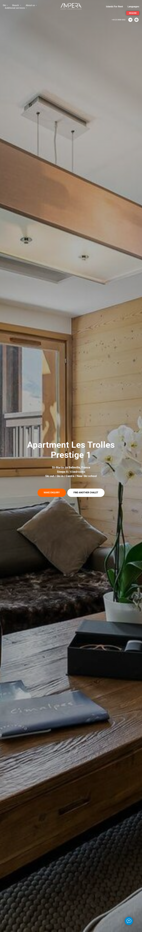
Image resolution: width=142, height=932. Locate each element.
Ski (4, 5)
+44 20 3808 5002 (119, 20)
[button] (52, 493)
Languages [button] (133, 6)
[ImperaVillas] (130, 20)
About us (30, 5)
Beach (15, 5)
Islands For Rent (114, 6)
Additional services (15, 8)
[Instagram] (136, 20)
